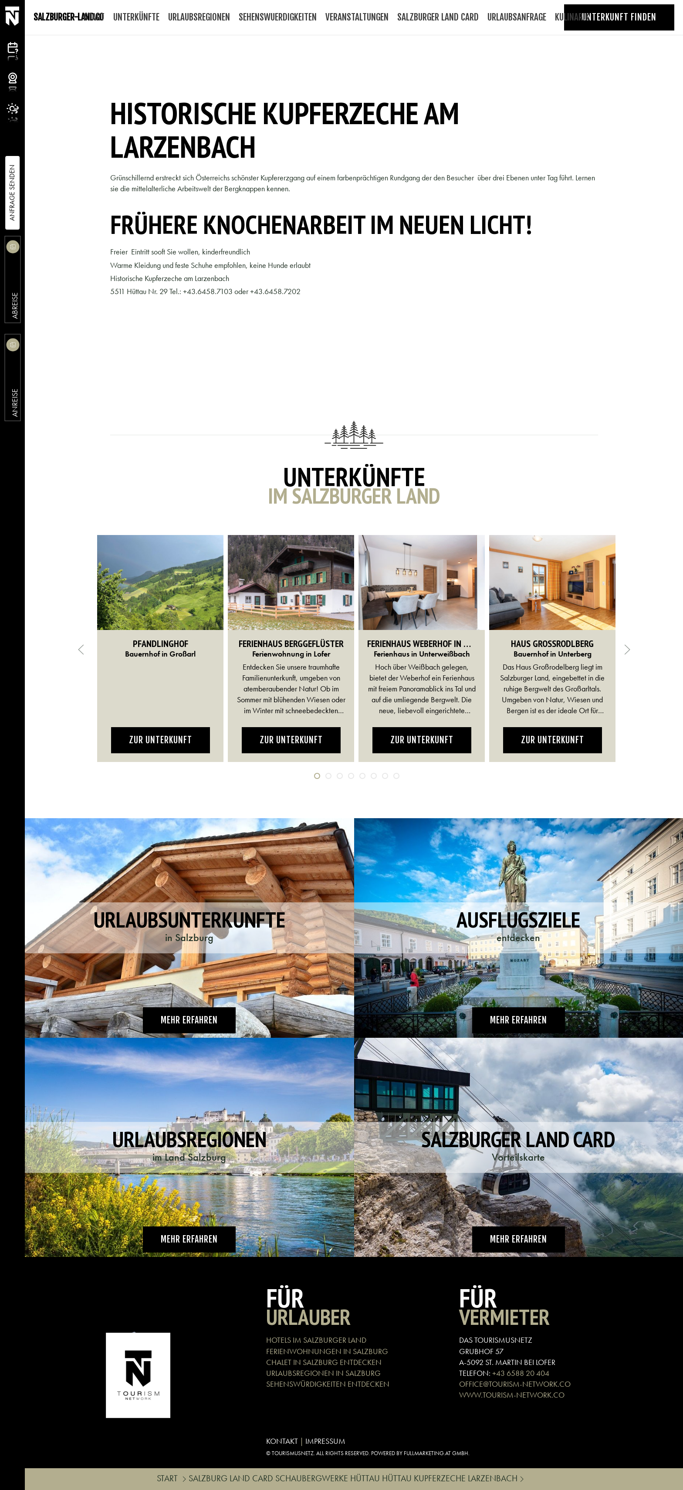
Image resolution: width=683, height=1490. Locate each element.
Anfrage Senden (12, 193)
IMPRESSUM (325, 1441)
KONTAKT (282, 1441)
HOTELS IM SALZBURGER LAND (316, 1340)
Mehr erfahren (189, 1020)
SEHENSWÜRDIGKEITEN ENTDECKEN (327, 1384)
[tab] (317, 776)
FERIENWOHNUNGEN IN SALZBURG (327, 1351)
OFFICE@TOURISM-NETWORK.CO (515, 1384)
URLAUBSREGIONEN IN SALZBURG (323, 1373)
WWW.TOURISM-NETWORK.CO (512, 1395)
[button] (81, 649)
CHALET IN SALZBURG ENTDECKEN (324, 1362)
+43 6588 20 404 (520, 1373)
